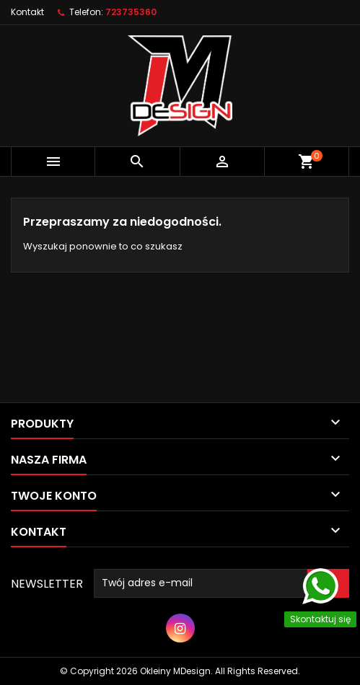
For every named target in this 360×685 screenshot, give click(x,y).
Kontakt (27, 12)
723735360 (131, 12)
